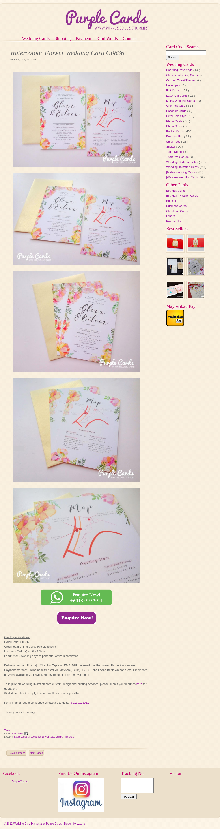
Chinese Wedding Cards (182, 75)
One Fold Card (176, 105)
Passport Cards (176, 111)
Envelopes (173, 85)
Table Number (175, 151)
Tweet (7, 730)
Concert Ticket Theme (181, 80)
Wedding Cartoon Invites (182, 162)
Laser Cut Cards (177, 95)
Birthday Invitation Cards (182, 195)
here (139, 684)
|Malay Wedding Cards (181, 172)
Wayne (81, 823)
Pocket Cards (175, 131)
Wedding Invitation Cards (183, 167)
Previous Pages (16, 752)
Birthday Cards (175, 190)
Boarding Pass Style (179, 70)
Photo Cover (174, 126)
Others (170, 216)
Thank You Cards (177, 157)
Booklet (171, 200)
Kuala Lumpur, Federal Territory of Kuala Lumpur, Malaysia (44, 737)
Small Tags (173, 141)
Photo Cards (174, 121)
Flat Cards (17, 733)
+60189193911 (79, 702)
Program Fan (175, 136)
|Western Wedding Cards (182, 177)
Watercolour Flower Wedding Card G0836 (67, 52)
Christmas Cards (177, 211)
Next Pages (36, 752)
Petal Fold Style (177, 116)
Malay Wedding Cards (181, 100)
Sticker (171, 146)
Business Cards (176, 206)
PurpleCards (19, 781)
